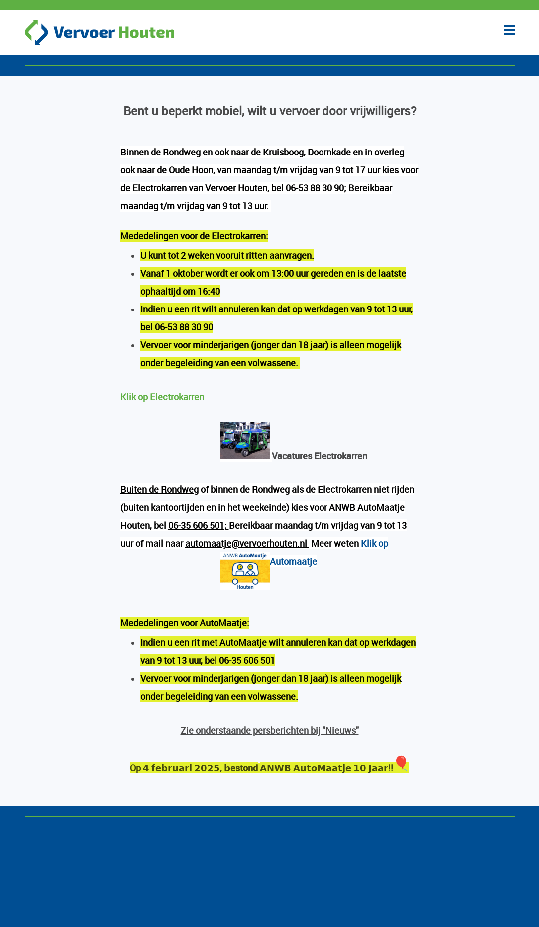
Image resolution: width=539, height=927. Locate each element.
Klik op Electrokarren (162, 397)
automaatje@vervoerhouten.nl (247, 543)
